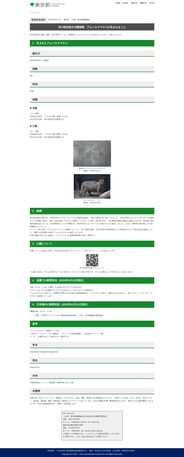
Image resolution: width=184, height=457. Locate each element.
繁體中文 (143, 3)
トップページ (35, 13)
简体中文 (134, 3)
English (125, 3)
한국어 (151, 3)
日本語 (117, 3)
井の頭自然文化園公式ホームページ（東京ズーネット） (76, 251)
